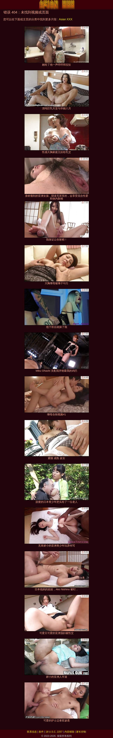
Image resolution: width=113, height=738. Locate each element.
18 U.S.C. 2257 (54, 731)
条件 (41, 731)
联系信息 (32, 731)
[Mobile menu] (3, 5)
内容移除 (69, 731)
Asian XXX (65, 19)
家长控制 (81, 731)
